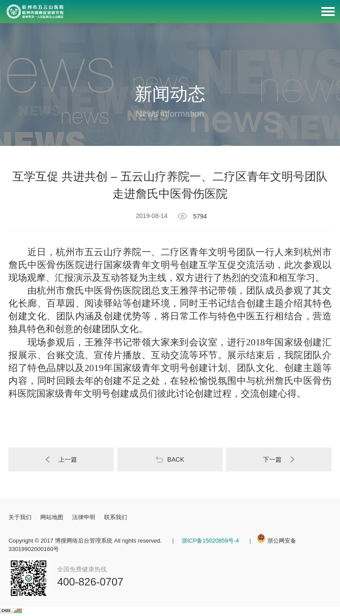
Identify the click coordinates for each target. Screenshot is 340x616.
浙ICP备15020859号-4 (209, 540)
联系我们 (115, 517)
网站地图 (51, 517)
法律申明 (83, 517)
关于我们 (19, 517)
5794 (197, 216)
